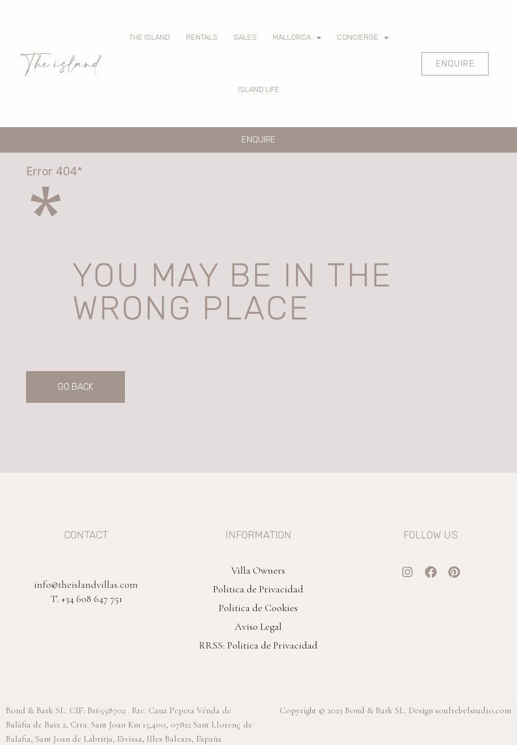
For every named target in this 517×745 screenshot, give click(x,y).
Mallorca (297, 37)
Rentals (202, 37)
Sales (245, 37)
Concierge (363, 37)
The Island (149, 37)
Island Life (259, 89)
